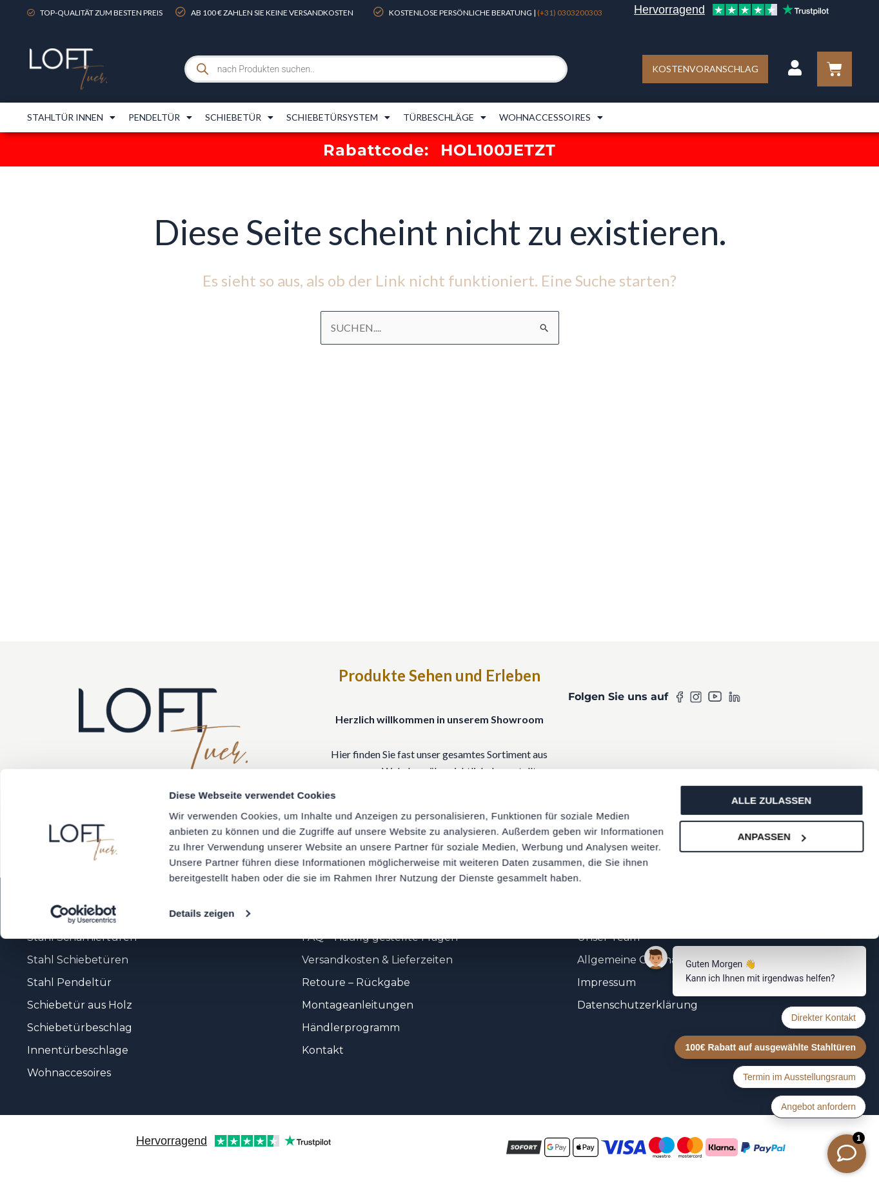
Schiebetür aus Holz (79, 1005)
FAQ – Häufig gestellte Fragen (380, 937)
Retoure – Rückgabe (356, 982)
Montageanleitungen (357, 1005)
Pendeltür (160, 117)
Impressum (606, 982)
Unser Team (608, 937)
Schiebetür (239, 117)
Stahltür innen (71, 117)
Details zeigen (201, 1160)
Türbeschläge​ (444, 117)
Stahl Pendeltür (69, 982)
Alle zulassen (771, 1047)
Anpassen (772, 1083)
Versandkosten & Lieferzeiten (377, 960)
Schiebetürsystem (338, 117)
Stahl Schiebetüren (77, 960)
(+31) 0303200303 (569, 12)
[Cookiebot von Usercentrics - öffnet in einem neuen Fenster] (83, 1161)
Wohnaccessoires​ (551, 117)
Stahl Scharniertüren (82, 937)
